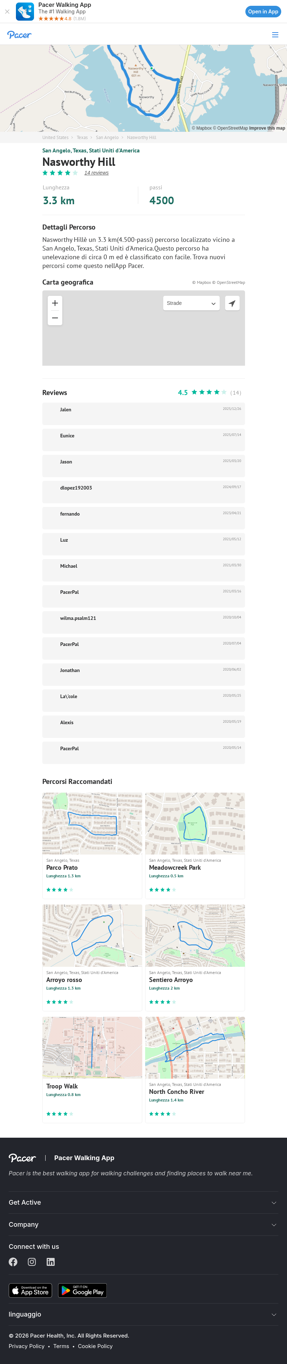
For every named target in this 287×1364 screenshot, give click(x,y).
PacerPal (69, 592)
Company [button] (24, 1224)
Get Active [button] (25, 1202)
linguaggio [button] (25, 1314)
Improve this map (267, 128)
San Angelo (107, 137)
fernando (70, 514)
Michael (68, 566)
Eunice (67, 435)
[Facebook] (13, 1263)
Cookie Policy (95, 1346)
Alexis (66, 722)
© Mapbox (202, 128)
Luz (64, 540)
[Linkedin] (50, 1263)
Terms (61, 1346)
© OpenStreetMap (231, 128)
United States (55, 137)
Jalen (65, 409)
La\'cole (68, 696)
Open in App (263, 11)
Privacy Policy (27, 1346)
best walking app (67, 1173)
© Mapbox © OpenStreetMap (218, 282)
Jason (66, 461)
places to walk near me (219, 1173)
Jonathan (70, 670)
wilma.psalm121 (78, 618)
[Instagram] (32, 1263)
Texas (82, 137)
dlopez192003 (76, 487)
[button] (7, 11)
